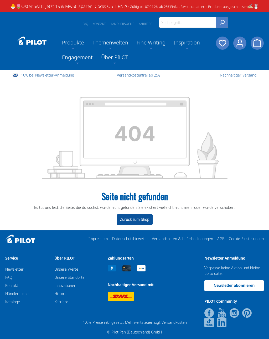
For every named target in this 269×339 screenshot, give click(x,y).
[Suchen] (222, 22)
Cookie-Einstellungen (246, 238)
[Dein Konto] (239, 43)
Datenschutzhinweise (130, 238)
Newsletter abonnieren (234, 285)
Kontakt (99, 24)
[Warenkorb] (257, 43)
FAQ (85, 24)
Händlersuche (122, 24)
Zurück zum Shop (134, 219)
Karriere (145, 24)
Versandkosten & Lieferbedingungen (182, 238)
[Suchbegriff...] (187, 22)
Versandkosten (174, 322)
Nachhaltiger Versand (238, 75)
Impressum (98, 238)
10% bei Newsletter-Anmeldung (47, 75)
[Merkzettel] (222, 43)
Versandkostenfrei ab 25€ (138, 75)
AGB (221, 238)
